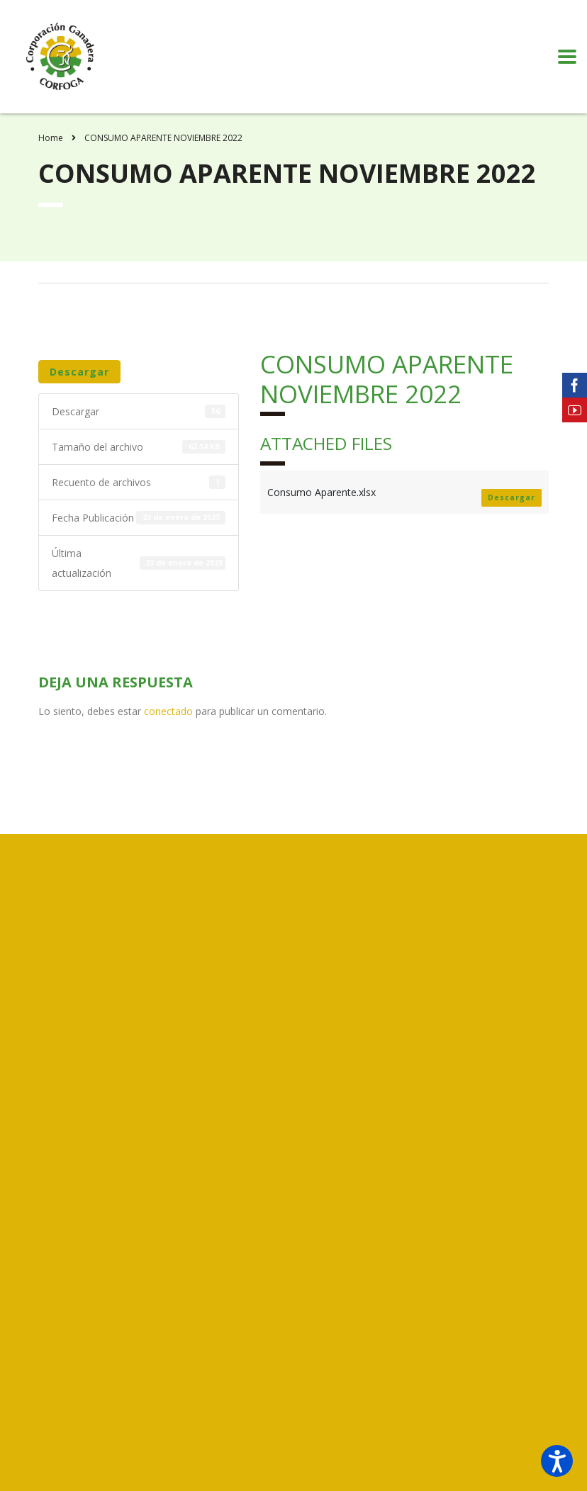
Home (50, 138)
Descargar (79, 371)
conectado (168, 711)
